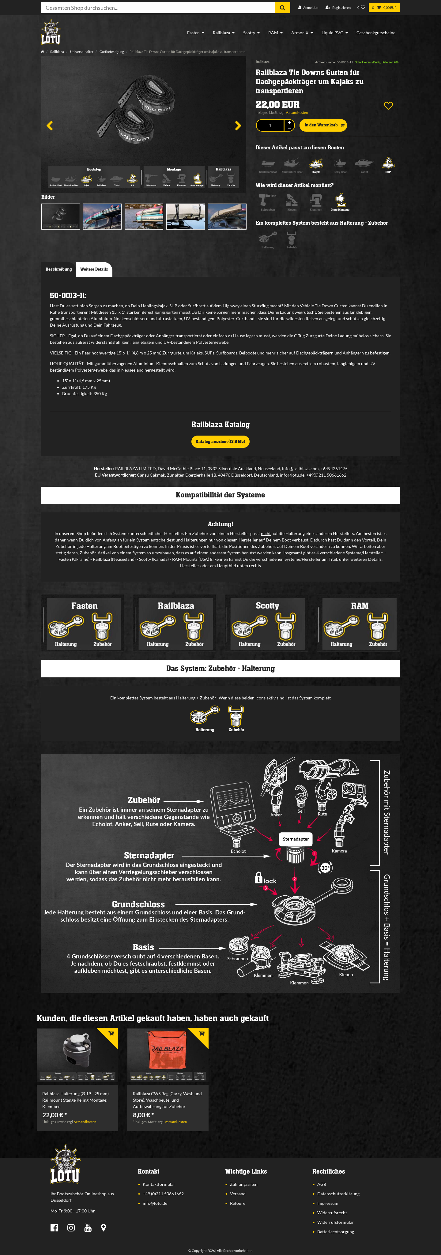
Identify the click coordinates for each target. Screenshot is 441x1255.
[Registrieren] (338, 8)
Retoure (237, 1203)
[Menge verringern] (289, 128)
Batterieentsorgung (335, 1231)
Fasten (193, 32)
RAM (273, 32)
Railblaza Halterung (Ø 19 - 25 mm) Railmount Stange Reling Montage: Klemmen (75, 1100)
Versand (238, 1193)
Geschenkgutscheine (375, 32)
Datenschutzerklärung (338, 1193)
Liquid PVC (332, 32)
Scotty (249, 32)
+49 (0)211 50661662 (163, 1193)
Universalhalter (81, 52)
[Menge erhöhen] (289, 123)
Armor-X (299, 32)
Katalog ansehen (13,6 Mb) (220, 441)
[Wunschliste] (361, 8)
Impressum (327, 1203)
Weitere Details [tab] (94, 269)
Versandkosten (297, 112)
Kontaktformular (159, 1184)
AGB (321, 1184)
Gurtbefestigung (111, 52)
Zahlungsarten (244, 1184)
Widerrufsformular (335, 1222)
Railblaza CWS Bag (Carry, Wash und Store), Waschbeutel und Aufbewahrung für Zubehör (167, 1100)
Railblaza (221, 32)
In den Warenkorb (325, 125)
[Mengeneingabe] (270, 125)
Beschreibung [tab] (59, 269)
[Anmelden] (308, 8)
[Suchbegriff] (158, 7)
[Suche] (282, 7)
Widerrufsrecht (332, 1212)
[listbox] (77, 1055)
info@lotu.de (155, 1203)
